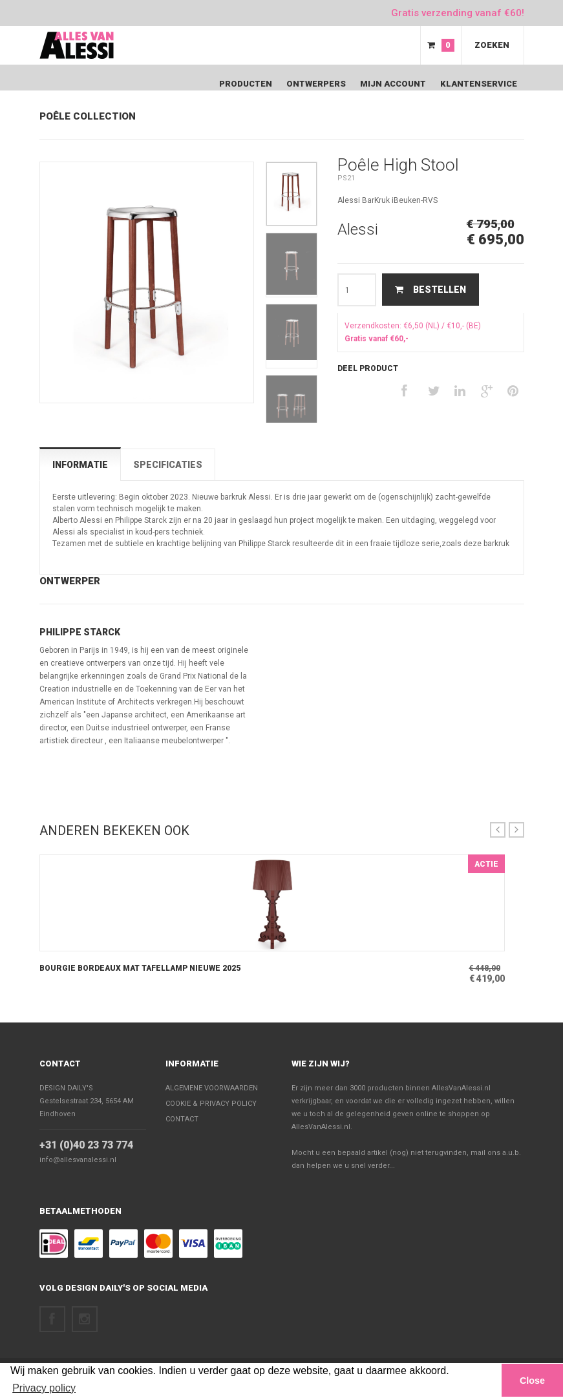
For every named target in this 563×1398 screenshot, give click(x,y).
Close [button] (532, 1380)
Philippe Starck (79, 632)
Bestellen (430, 289)
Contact (60, 1063)
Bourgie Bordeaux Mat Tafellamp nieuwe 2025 (139, 968)
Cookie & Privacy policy (211, 1103)
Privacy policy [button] (44, 1387)
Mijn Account (393, 84)
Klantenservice (478, 84)
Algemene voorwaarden (211, 1088)
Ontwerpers (316, 84)
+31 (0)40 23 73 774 (86, 1145)
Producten (245, 84)
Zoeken (491, 45)
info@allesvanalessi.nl (77, 1160)
